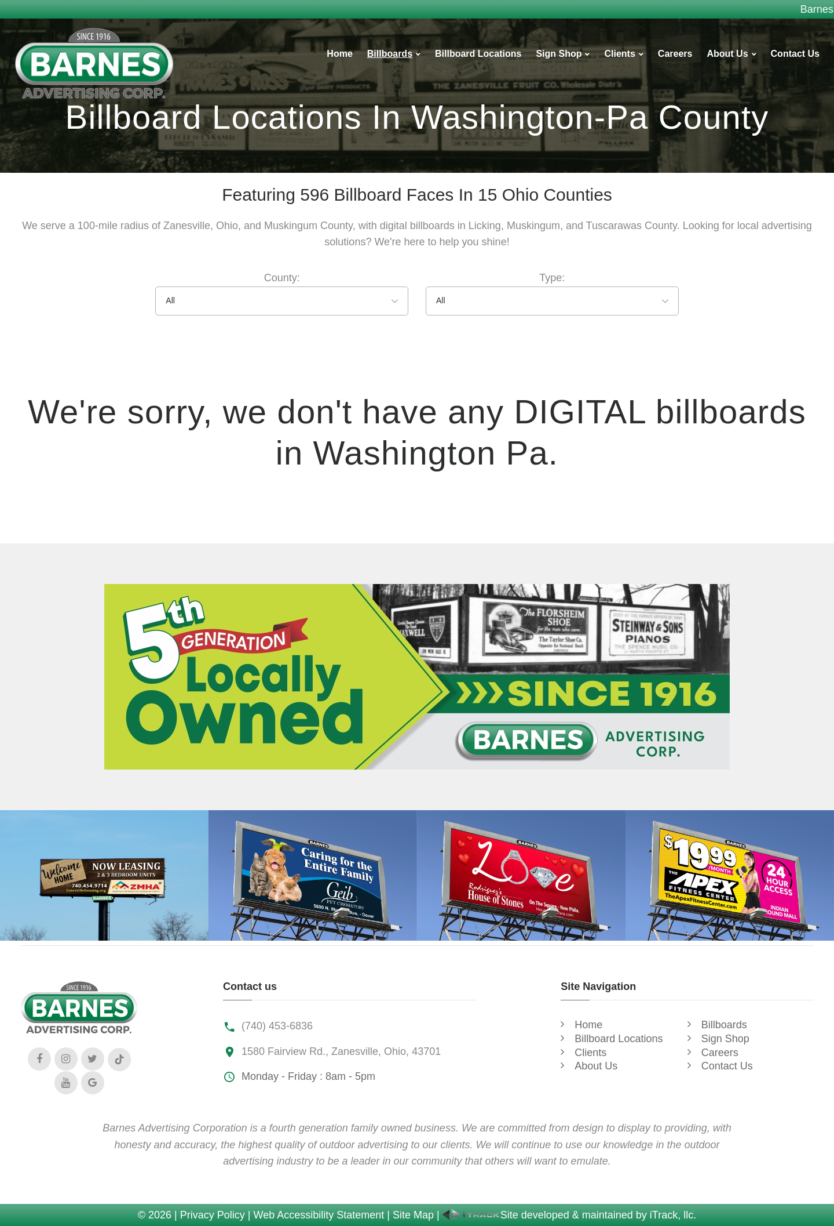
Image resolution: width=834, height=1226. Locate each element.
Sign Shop (558, 54)
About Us (727, 54)
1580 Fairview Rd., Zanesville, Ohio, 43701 (341, 1051)
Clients (619, 54)
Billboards (389, 54)
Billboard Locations (478, 54)
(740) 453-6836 (277, 1026)
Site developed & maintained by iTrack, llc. (569, 1215)
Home (339, 54)
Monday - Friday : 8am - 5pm (308, 1076)
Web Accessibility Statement (319, 1215)
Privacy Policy (212, 1215)
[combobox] (281, 300)
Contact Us (795, 54)
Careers (675, 54)
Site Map (413, 1215)
